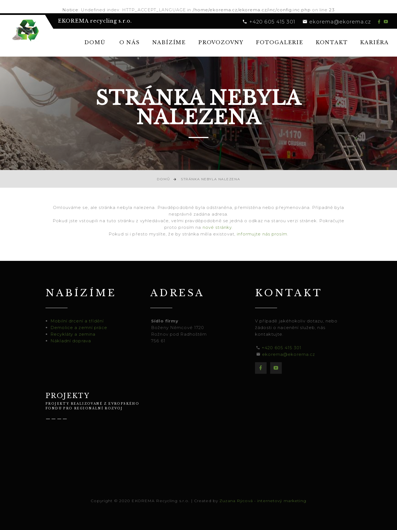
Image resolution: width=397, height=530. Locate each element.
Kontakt (332, 42)
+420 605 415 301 (272, 22)
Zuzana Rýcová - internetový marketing (262, 500)
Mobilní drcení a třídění (79, 321)
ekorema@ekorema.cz (340, 22)
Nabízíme (169, 42)
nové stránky (217, 227)
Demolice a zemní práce (80, 327)
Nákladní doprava (72, 340)
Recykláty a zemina (74, 334)
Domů (94, 42)
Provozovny (220, 42)
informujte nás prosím (262, 234)
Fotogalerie (279, 42)
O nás (129, 42)
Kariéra (374, 42)
